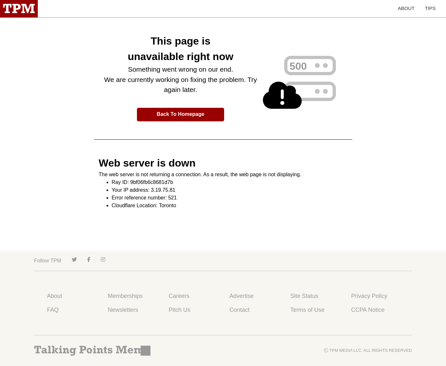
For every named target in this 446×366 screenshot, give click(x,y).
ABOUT (406, 8)
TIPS (430, 8)
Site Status (304, 296)
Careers (179, 296)
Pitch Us (179, 310)
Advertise (241, 296)
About (54, 296)
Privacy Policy (369, 296)
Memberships (125, 296)
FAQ (53, 310)
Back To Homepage (180, 114)
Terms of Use (307, 310)
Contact (239, 310)
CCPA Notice (368, 310)
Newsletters (123, 310)
